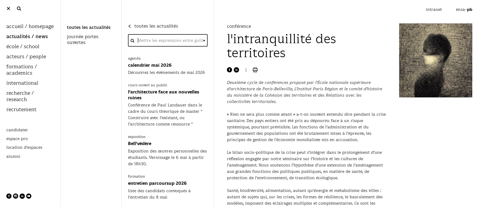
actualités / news (27, 36)
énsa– (464, 9)
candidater (17, 130)
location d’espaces (24, 147)
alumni (13, 156)
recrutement (21, 109)
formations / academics (21, 70)
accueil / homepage (30, 26)
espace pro (17, 138)
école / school (22, 46)
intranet (434, 9)
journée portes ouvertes (82, 40)
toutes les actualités (89, 27)
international (22, 83)
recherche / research (20, 96)
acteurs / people (26, 56)
